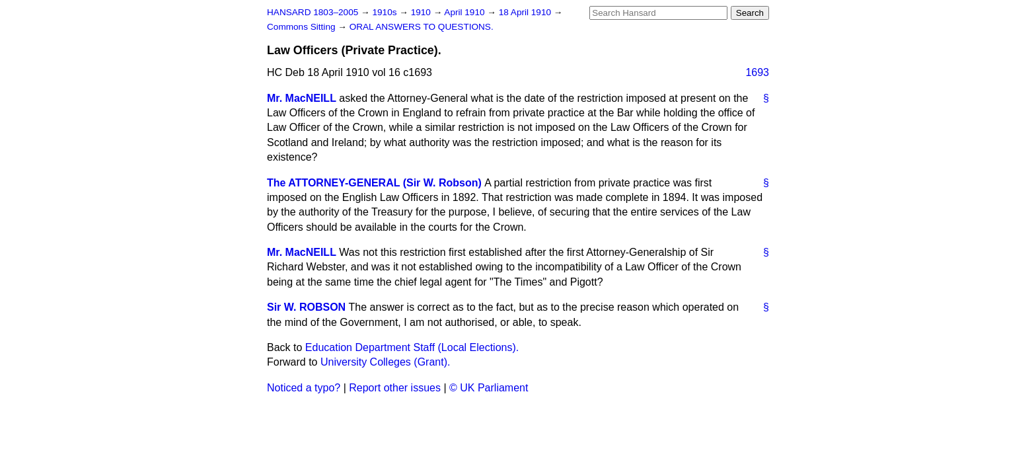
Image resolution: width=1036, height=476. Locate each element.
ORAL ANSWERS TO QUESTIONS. (422, 27)
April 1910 (465, 12)
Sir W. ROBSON (306, 307)
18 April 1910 (526, 12)
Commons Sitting (302, 27)
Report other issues (395, 387)
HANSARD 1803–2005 (312, 12)
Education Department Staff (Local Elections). (412, 347)
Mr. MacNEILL (301, 98)
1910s (385, 12)
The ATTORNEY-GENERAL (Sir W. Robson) (374, 182)
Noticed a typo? (303, 387)
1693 (757, 72)
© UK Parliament (488, 387)
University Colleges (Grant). (385, 362)
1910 (422, 12)
